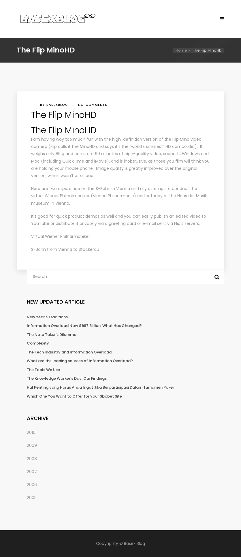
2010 (31, 432)
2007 (32, 472)
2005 (32, 497)
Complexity (38, 343)
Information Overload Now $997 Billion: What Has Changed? (84, 325)
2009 (32, 445)
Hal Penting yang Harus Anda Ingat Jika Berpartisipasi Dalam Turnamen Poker (100, 387)
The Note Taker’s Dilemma (51, 334)
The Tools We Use (43, 369)
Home (181, 50)
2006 (32, 485)
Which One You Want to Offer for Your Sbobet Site (74, 396)
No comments (92, 104)
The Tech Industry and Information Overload (69, 352)
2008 (32, 459)
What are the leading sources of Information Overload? (80, 361)
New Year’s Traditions (47, 317)
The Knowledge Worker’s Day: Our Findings (67, 378)
